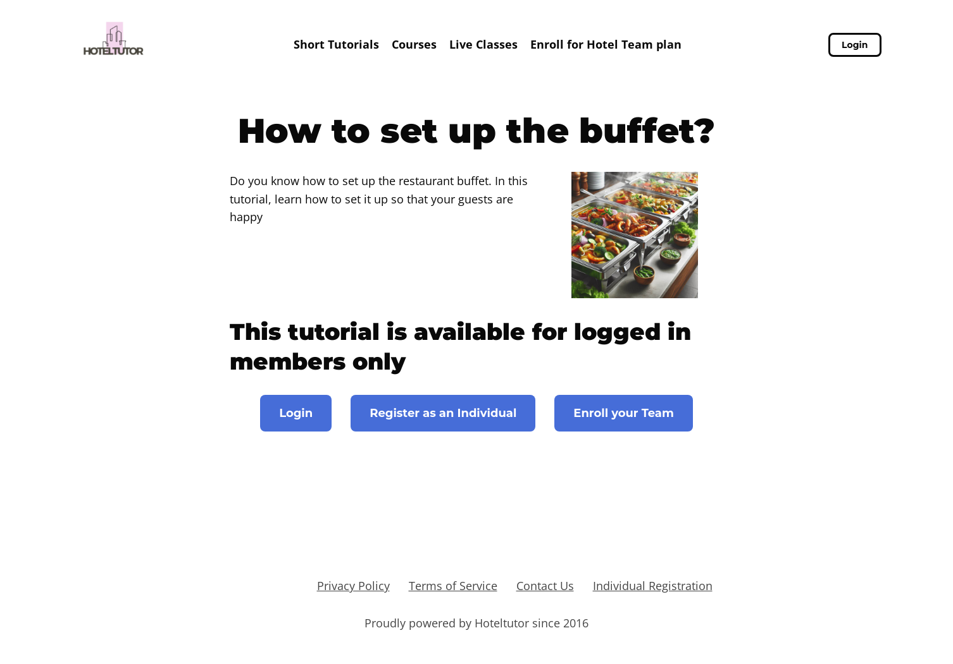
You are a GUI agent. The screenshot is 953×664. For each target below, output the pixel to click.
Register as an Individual (443, 413)
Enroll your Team (623, 413)
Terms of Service (453, 585)
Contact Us (545, 585)
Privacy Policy (353, 585)
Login (855, 45)
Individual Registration (653, 585)
